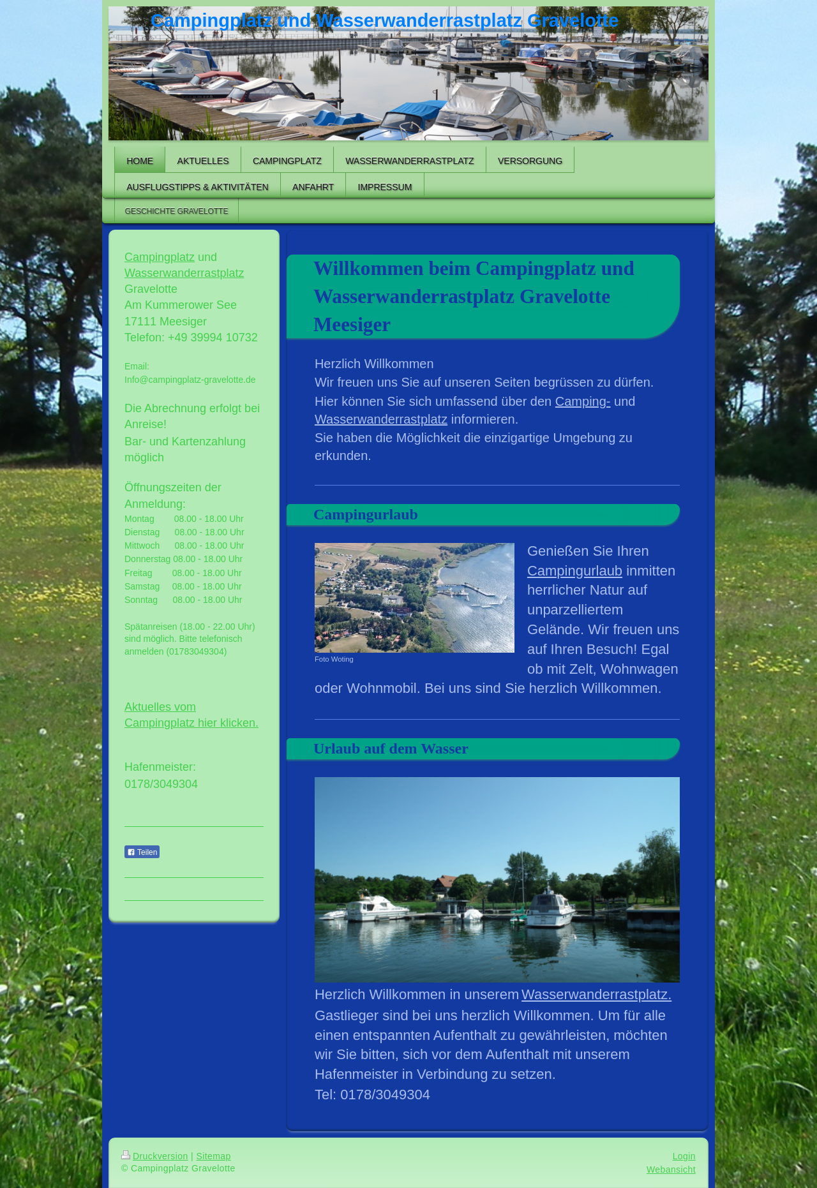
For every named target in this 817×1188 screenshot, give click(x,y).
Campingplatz (159, 257)
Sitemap (213, 1156)
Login (684, 1156)
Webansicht (671, 1169)
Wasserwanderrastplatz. (596, 994)
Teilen (142, 852)
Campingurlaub (574, 571)
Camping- (583, 401)
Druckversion (154, 1156)
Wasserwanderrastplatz (381, 419)
